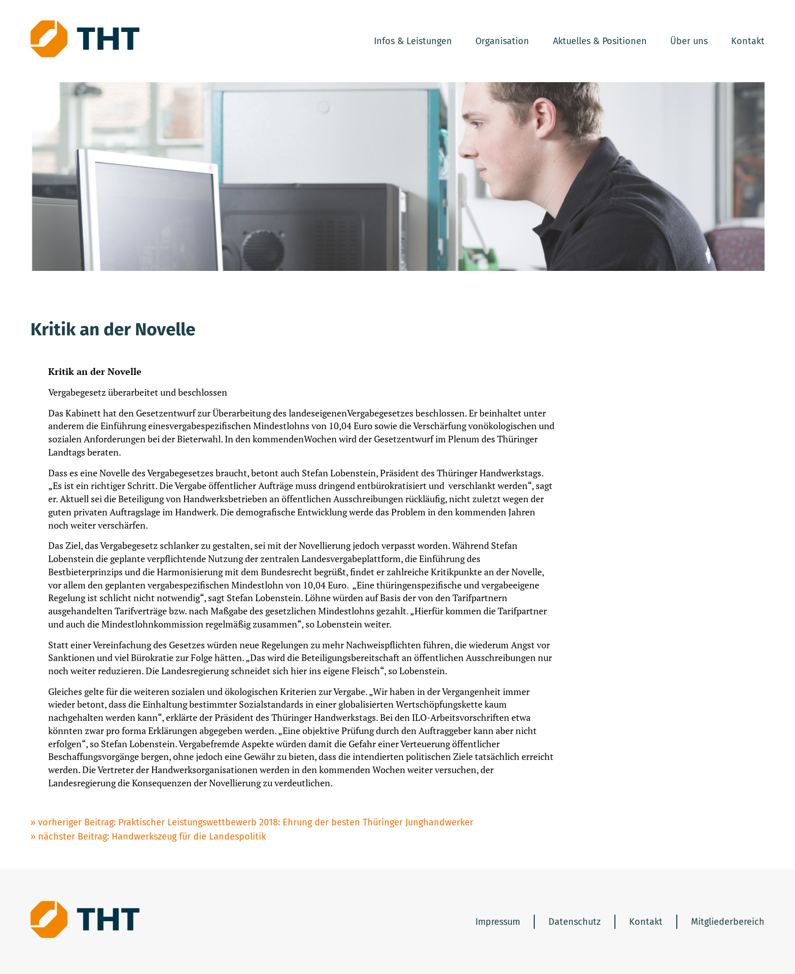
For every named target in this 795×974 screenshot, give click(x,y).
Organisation (502, 41)
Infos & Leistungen (413, 41)
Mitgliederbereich (728, 921)
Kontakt (748, 41)
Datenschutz (574, 921)
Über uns (689, 41)
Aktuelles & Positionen (600, 41)
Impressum (497, 921)
